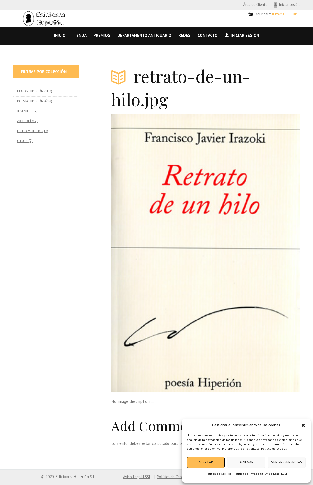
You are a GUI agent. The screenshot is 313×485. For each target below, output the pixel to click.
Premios (101, 35)
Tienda (80, 35)
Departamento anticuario (144, 35)
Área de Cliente (255, 4)
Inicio (60, 35)
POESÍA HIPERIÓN (31, 101)
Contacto (208, 35)
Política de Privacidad (248, 473)
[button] (303, 425)
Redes (184, 35)
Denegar (246, 462)
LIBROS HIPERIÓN (31, 91)
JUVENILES (25, 111)
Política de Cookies (218, 473)
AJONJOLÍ (24, 121)
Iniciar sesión (289, 4)
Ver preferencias (286, 462)
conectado (161, 443)
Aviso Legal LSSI (276, 473)
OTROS (22, 140)
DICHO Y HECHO (29, 131)
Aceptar (206, 462)
